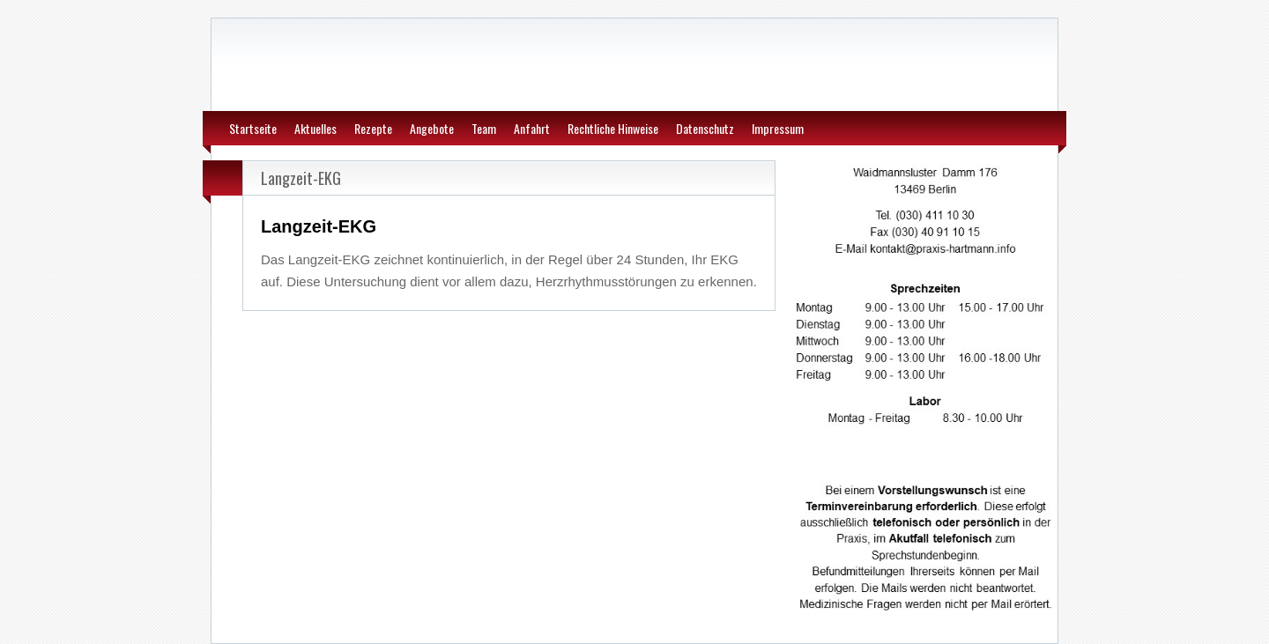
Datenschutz (705, 128)
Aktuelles (315, 128)
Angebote (432, 128)
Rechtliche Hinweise (613, 128)
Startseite (253, 128)
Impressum (778, 128)
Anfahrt (532, 128)
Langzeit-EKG (301, 178)
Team (483, 128)
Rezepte (373, 128)
